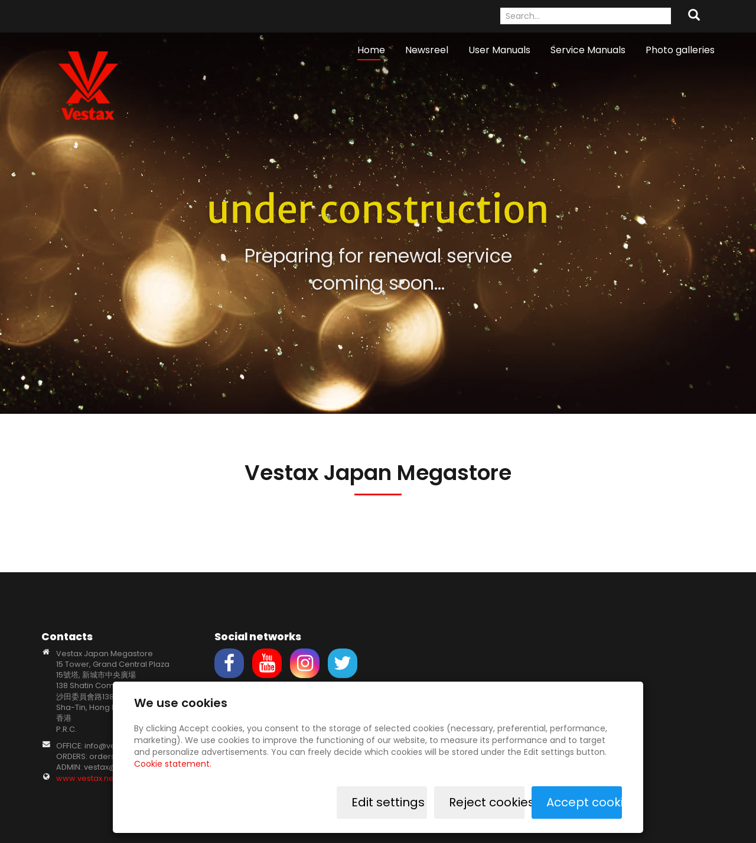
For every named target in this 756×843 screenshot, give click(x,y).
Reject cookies (486, 802)
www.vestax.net (86, 778)
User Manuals (499, 50)
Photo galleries (680, 50)
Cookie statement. (172, 764)
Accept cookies (584, 802)
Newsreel (426, 50)
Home (371, 50)
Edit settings (388, 802)
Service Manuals (587, 50)
